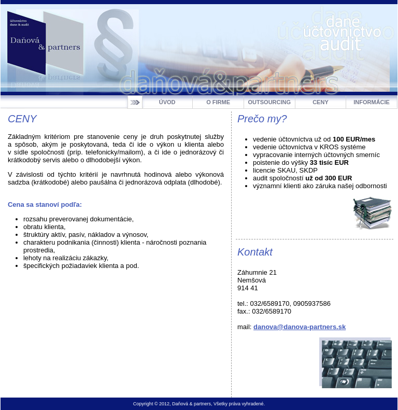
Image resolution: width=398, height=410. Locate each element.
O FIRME (218, 102)
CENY (320, 102)
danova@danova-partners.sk (299, 327)
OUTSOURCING (269, 102)
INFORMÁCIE (371, 102)
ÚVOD (167, 102)
